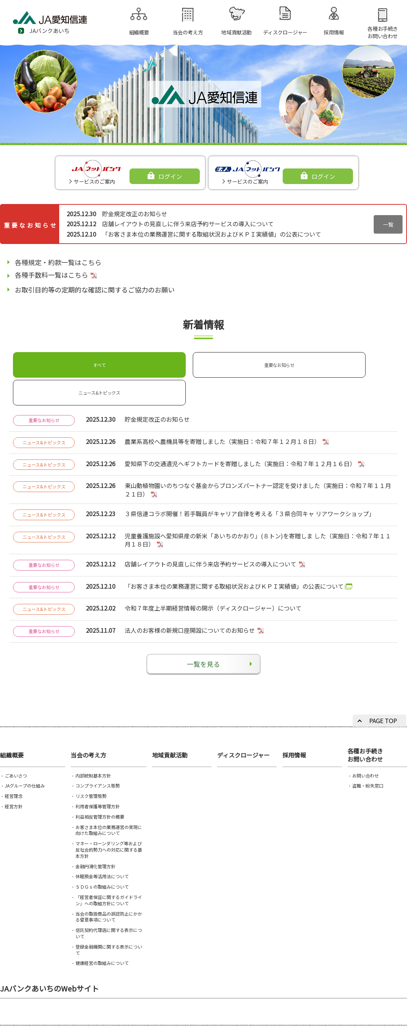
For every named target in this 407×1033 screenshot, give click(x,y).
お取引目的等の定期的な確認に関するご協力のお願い (95, 289)
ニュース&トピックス (200, 361)
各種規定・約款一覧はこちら (58, 262)
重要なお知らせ (124, 361)
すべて (47, 361)
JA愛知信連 (59, 20)
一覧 (388, 224)
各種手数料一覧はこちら (51, 275)
